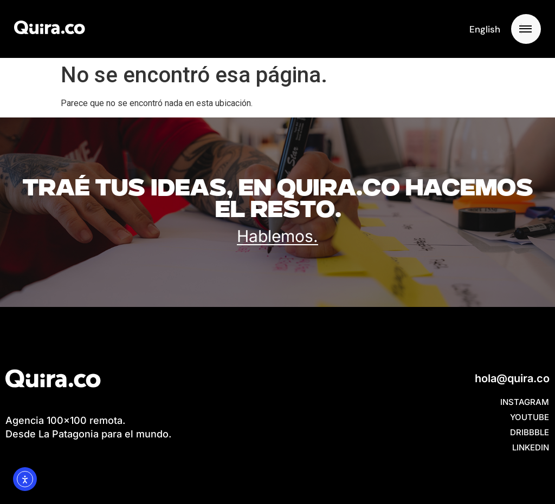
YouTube (529, 417)
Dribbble (529, 432)
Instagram (524, 402)
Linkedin (530, 447)
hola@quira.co (512, 378)
